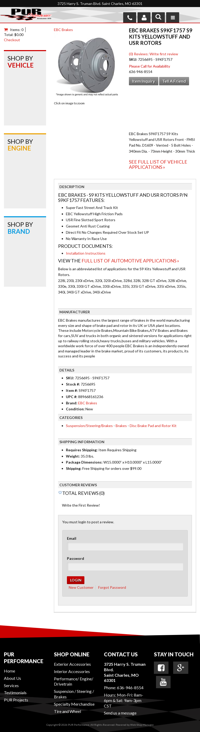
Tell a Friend (174, 81)
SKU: (133, 59)
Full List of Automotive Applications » (130, 260)
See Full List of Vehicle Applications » (158, 164)
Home (9, 670)
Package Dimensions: (84, 462)
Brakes (121, 425)
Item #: (72, 390)
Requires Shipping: (82, 450)
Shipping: (74, 468)
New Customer (81, 587)
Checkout (12, 40)
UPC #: (72, 396)
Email (71, 538)
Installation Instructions (85, 253)
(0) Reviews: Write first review (153, 54)
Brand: (71, 403)
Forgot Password (112, 587)
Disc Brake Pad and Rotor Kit (153, 425)
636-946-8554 (130, 687)
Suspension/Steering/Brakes (89, 425)
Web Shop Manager (141, 724)
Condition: (75, 409)
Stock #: (73, 384)
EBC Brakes (63, 29)
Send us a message (120, 712)
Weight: (73, 456)
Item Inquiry (143, 81)
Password (75, 558)
